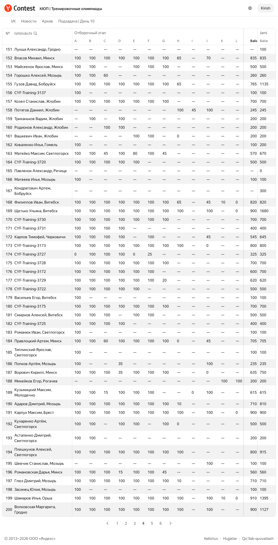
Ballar (266, 41)
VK (13, 21)
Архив (47, 21)
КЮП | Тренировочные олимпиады (71, 9)
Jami (266, 33)
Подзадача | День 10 (76, 21)
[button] (25, 33)
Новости (28, 21)
